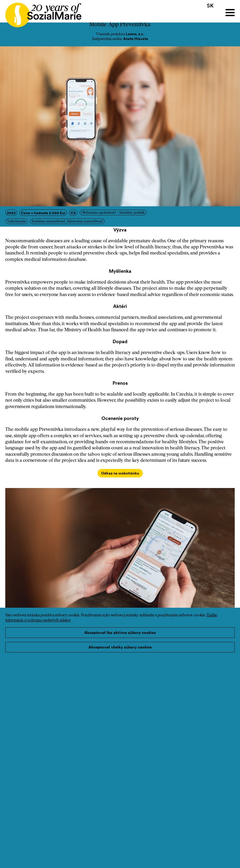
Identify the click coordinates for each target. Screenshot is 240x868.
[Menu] (230, 12)
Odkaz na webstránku (120, 473)
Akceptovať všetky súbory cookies (120, 647)
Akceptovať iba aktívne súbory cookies (120, 632)
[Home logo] (40, 13)
